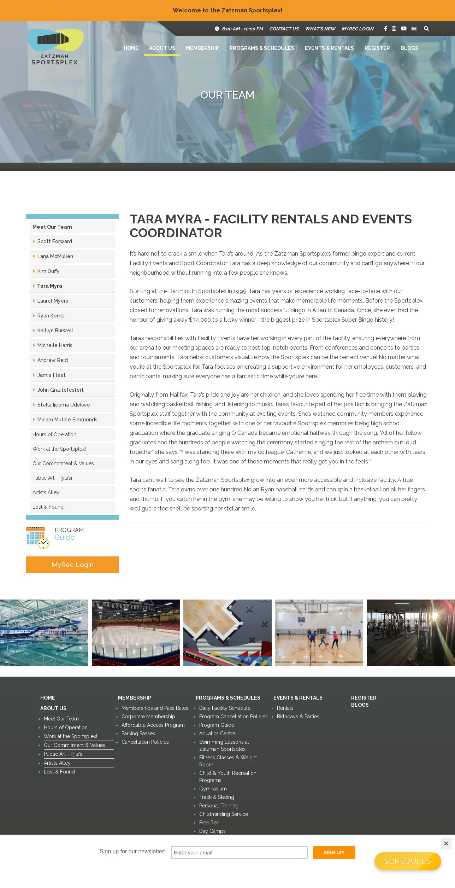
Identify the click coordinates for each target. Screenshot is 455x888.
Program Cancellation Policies (233, 716)
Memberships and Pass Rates (155, 708)
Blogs (409, 48)
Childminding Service (223, 814)
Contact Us (284, 28)
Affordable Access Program (153, 725)
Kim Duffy (48, 271)
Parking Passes (138, 733)
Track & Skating (216, 797)
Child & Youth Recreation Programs (227, 776)
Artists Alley (45, 492)
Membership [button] (202, 48)
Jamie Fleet (51, 375)
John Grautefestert (60, 390)
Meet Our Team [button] (52, 227)
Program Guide (216, 725)
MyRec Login (357, 28)
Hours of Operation (54, 434)
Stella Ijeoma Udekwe (63, 405)
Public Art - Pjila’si (52, 478)
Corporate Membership (148, 716)
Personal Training (218, 805)
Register (377, 48)
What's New (320, 28)
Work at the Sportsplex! (59, 449)
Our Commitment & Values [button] (63, 463)
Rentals (285, 708)
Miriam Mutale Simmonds (67, 419)
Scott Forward (54, 241)
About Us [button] (162, 48)
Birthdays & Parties (298, 716)
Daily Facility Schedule (224, 708)
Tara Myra (49, 286)
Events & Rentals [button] (329, 48)
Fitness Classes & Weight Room (228, 761)
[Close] (446, 843)
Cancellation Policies (145, 742)
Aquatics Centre (217, 733)
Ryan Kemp (50, 316)
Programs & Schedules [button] (262, 48)
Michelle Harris (54, 345)
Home (131, 48)
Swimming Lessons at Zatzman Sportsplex (224, 745)
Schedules (407, 861)
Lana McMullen (54, 256)
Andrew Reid (52, 360)
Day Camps (212, 831)
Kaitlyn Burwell (54, 330)
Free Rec (209, 822)
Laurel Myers (52, 301)
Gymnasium (213, 788)
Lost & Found (48, 507)
